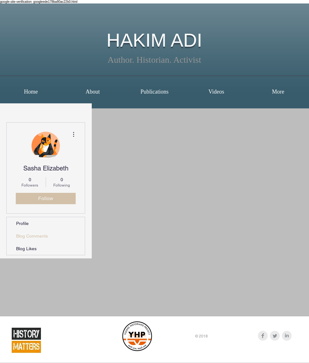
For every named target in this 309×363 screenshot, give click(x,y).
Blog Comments (32, 236)
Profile (22, 223)
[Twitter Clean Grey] (275, 336)
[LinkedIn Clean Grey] (287, 336)
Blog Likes (26, 248)
